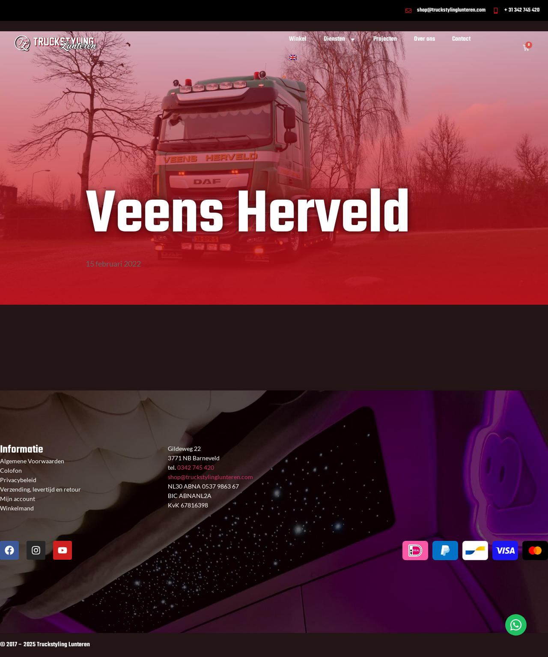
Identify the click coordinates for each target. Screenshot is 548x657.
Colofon (11, 470)
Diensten (340, 39)
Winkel (298, 39)
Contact (461, 39)
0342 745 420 (195, 467)
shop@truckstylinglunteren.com (210, 476)
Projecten (385, 39)
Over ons (424, 39)
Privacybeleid (18, 479)
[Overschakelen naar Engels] (292, 57)
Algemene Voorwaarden (32, 461)
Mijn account (17, 498)
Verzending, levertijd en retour (40, 489)
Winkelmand (17, 508)
